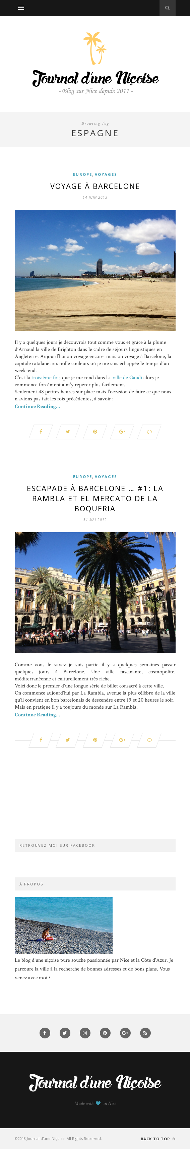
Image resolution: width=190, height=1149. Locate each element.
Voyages (106, 174)
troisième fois (46, 377)
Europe (82, 174)
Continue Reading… (37, 406)
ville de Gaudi (127, 377)
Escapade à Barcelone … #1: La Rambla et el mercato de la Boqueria (95, 498)
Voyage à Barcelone (95, 186)
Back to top (158, 1138)
